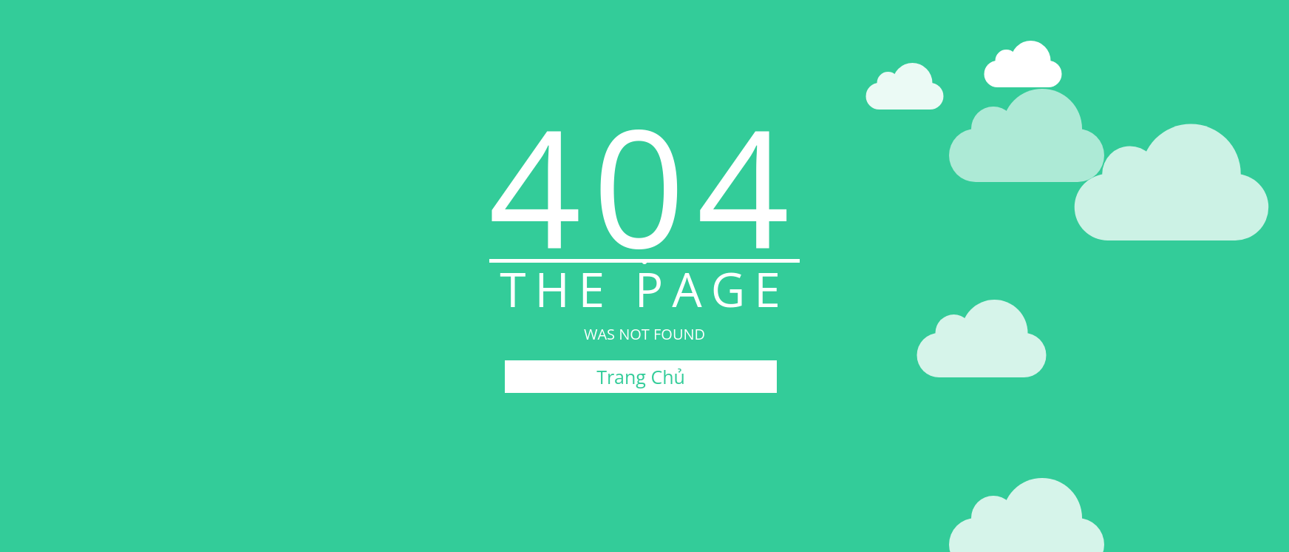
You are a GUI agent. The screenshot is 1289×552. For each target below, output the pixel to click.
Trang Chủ (640, 376)
